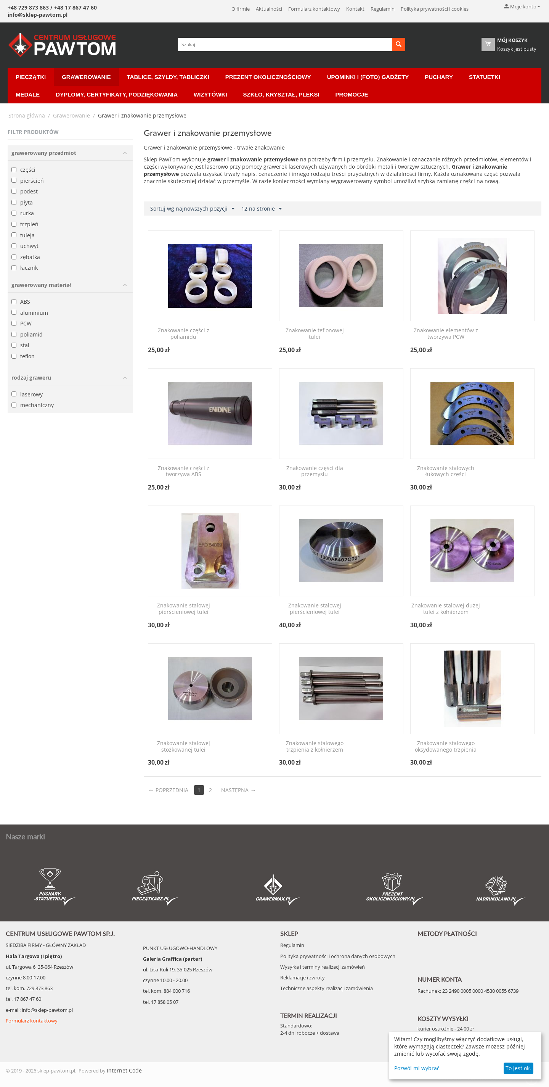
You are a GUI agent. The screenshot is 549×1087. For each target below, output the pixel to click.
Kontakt (355, 8)
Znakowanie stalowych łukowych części (445, 471)
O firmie (240, 8)
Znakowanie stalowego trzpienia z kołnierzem (315, 746)
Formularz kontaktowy (314, 8)
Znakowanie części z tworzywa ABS (183, 471)
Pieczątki (31, 77)
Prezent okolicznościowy (268, 77)
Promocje (352, 94)
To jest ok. (518, 1068)
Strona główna (26, 115)
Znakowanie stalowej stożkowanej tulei (183, 746)
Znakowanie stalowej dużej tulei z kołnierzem (445, 608)
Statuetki (484, 77)
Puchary (439, 77)
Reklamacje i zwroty (302, 977)
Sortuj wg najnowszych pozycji (192, 209)
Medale (28, 94)
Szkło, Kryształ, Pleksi (281, 94)
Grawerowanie (86, 77)
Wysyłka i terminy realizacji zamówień (322, 966)
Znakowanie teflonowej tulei (315, 333)
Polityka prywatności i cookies (435, 8)
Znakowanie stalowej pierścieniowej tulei (183, 608)
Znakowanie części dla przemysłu (314, 471)
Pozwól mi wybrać (417, 1068)
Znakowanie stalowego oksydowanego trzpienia (446, 746)
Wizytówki (210, 94)
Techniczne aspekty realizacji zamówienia (326, 988)
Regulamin (383, 8)
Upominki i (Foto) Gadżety (368, 77)
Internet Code (124, 1070)
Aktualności (269, 8)
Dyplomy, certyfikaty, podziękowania (117, 94)
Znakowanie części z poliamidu (183, 333)
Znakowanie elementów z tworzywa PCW (446, 333)
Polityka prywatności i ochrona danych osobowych (337, 956)
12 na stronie (261, 209)
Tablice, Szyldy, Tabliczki (168, 77)
